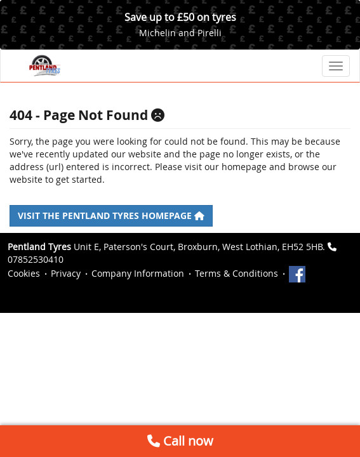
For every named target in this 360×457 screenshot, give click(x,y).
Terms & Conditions (236, 273)
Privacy (66, 273)
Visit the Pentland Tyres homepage (111, 215)
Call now (180, 440)
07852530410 (35, 259)
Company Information (137, 273)
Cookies (24, 273)
